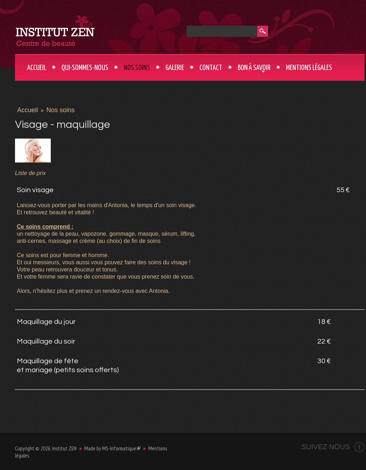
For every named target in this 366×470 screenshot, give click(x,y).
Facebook (359, 447)
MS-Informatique (121, 448)
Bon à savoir (254, 68)
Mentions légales (309, 67)
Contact (210, 67)
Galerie (174, 67)
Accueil (36, 67)
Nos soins (137, 67)
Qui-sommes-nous (84, 67)
